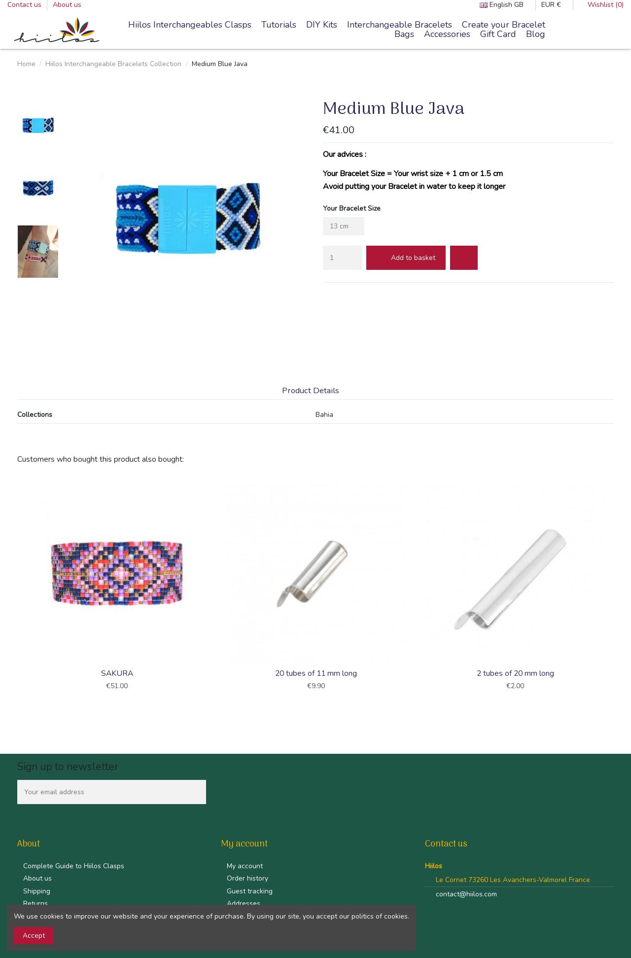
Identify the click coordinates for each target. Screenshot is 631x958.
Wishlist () (601, 4)
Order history (247, 878)
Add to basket (406, 257)
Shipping (36, 891)
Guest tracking (250, 891)
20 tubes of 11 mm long (316, 673)
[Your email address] (101, 792)
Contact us (25, 4)
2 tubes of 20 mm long (515, 673)
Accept (34, 935)
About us (67, 4)
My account (245, 866)
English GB (505, 4)
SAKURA (117, 673)
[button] (399, 25)
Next (615, 588)
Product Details (310, 391)
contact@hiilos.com (466, 894)
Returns (35, 903)
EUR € (554, 4)
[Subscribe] (195, 792)
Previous (16, 588)
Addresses (243, 903)
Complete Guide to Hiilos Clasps (73, 866)
